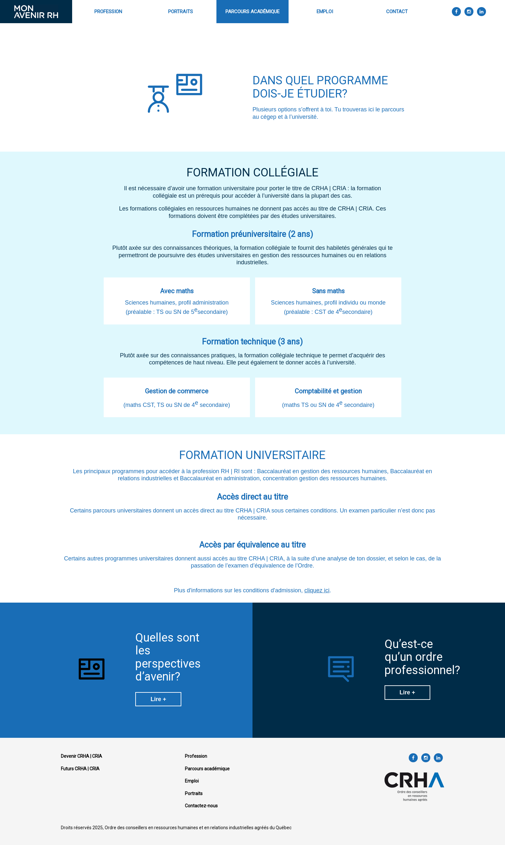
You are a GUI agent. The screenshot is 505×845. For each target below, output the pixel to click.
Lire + (158, 699)
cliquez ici (316, 590)
